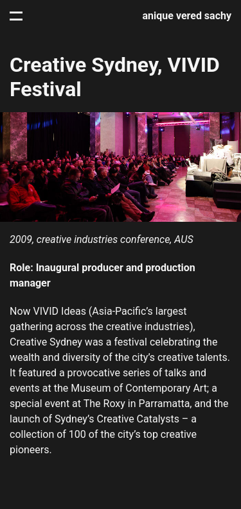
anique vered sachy (187, 16)
